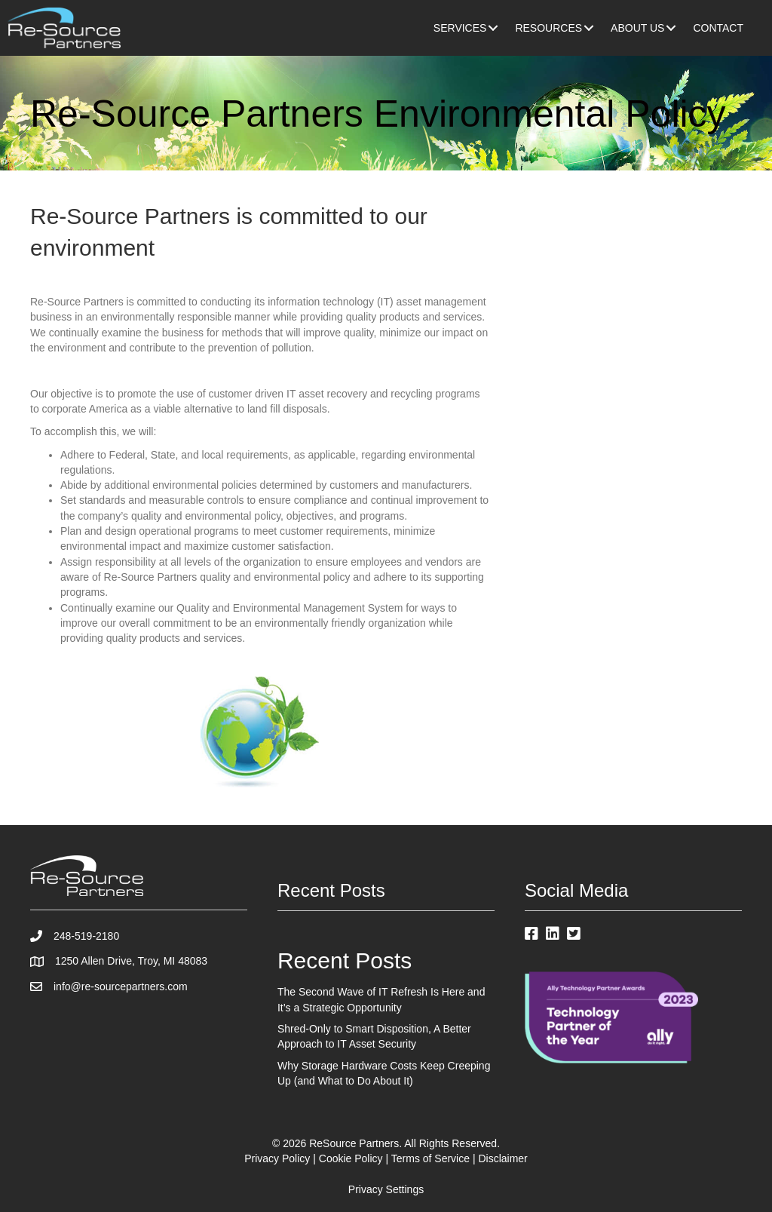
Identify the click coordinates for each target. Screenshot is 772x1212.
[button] (493, 27)
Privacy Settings (386, 1189)
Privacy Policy (277, 1158)
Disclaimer (502, 1158)
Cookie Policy (351, 1158)
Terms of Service (430, 1158)
